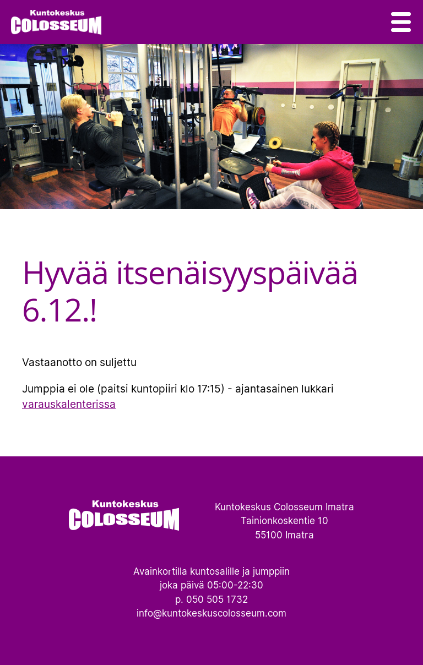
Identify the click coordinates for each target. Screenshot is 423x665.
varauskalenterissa (69, 404)
